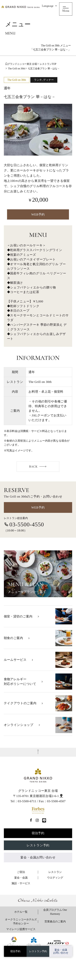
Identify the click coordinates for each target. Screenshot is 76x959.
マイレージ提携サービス (21, 929)
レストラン (55, 871)
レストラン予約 (38, 845)
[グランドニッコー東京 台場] (21, 6)
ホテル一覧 (21, 911)
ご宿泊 (21, 871)
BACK (33, 466)
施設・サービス (21, 883)
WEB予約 (38, 214)
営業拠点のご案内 (55, 921)
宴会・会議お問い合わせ (38, 857)
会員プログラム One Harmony (55, 911)
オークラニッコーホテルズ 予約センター (21, 921)
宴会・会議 (21, 877)
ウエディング (55, 877)
